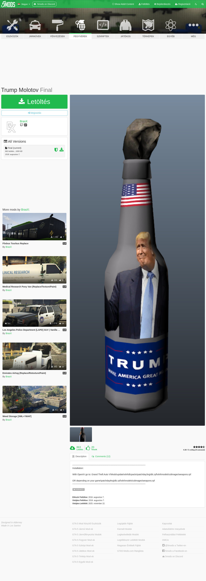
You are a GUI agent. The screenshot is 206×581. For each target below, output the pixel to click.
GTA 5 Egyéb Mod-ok (82, 562)
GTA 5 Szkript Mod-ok (83, 545)
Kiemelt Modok (124, 529)
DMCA (165, 540)
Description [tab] (79, 456)
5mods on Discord (172, 556)
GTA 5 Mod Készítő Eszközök (86, 523)
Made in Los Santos (11, 525)
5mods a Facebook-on (174, 551)
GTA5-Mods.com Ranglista (130, 551)
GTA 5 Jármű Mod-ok (82, 529)
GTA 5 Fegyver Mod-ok (83, 540)
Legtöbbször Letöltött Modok (131, 540)
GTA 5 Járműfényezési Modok (86, 534)
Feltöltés (144, 4)
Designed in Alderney (11, 522)
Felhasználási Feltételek (174, 534)
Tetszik (94, 449)
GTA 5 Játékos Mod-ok (83, 551)
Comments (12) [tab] (101, 456)
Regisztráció (182, 4)
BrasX (24, 121)
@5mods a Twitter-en (174, 545)
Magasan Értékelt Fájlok (129, 545)
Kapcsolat (167, 523)
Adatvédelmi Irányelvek (173, 529)
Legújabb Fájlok (125, 523)
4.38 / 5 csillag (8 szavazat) (194, 450)
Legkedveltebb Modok (128, 534)
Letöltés (34, 101)
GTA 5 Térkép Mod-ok (83, 556)
